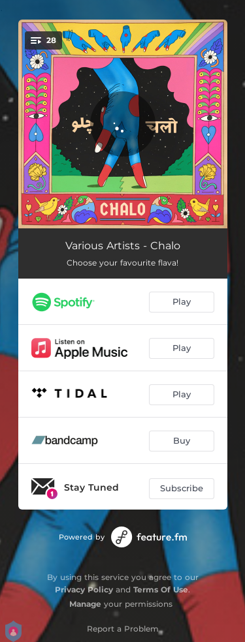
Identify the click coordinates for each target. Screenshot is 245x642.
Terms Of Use (160, 589)
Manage (85, 604)
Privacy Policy (84, 589)
